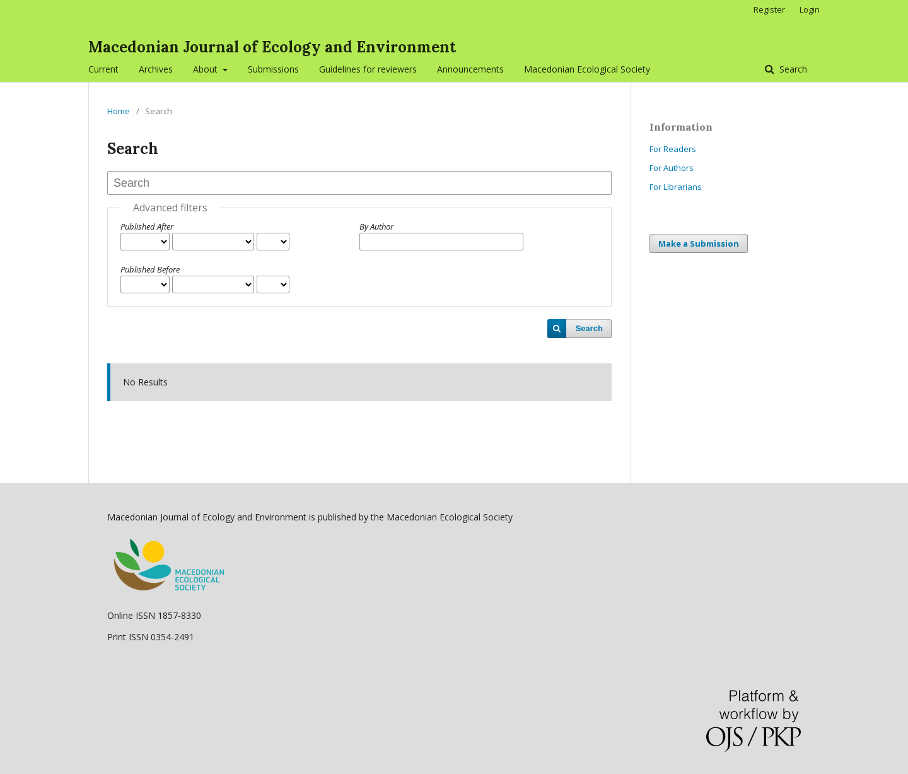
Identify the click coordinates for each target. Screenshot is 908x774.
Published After (146, 226)
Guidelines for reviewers (368, 69)
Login (810, 9)
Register (769, 9)
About (206, 69)
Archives (156, 69)
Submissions (273, 69)
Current (103, 69)
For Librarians (675, 186)
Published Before (150, 269)
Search (792, 69)
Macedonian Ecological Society (587, 69)
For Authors (671, 167)
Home (118, 111)
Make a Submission (698, 243)
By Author (376, 226)
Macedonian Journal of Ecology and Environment (272, 47)
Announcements (470, 69)
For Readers (672, 149)
